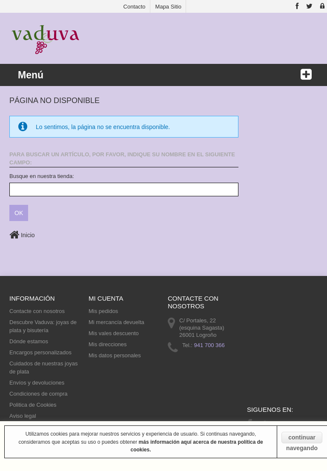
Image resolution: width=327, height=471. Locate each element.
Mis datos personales (115, 355)
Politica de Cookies (33, 405)
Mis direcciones (108, 344)
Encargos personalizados (40, 352)
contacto (134, 6)
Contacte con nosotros (37, 311)
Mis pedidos (103, 311)
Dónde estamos (28, 341)
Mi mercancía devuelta (116, 322)
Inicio (22, 235)
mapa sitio (168, 6)
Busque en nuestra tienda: (41, 176)
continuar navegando (302, 438)
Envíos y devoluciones (36, 382)
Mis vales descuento (114, 333)
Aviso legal (22, 416)
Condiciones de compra (38, 394)
